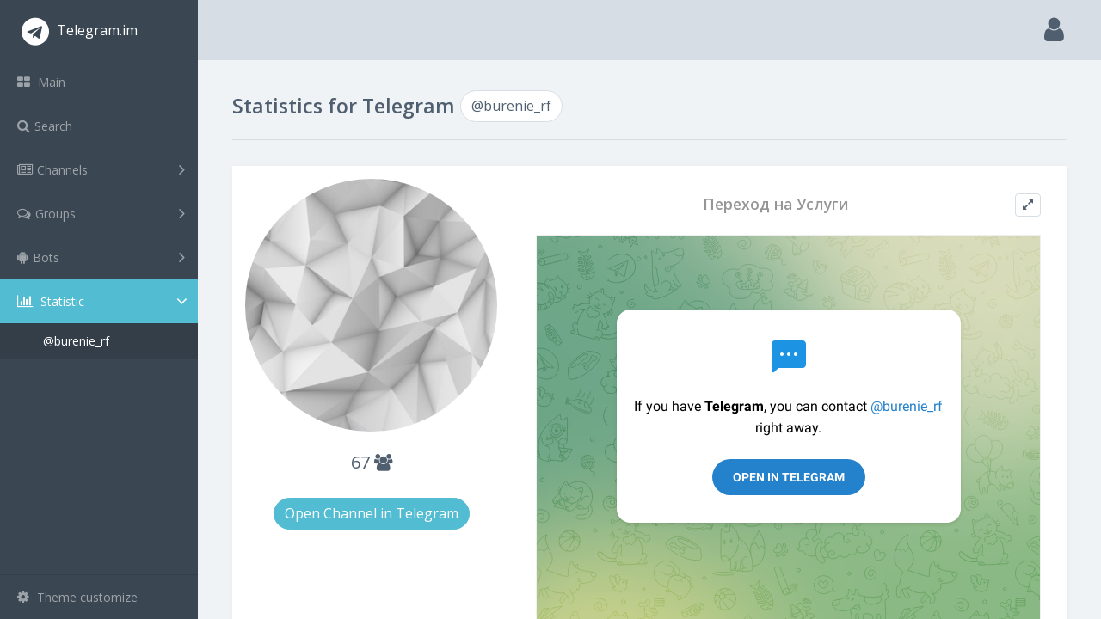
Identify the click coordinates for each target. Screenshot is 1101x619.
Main (41, 82)
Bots (101, 257)
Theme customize (77, 597)
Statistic (104, 301)
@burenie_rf (76, 341)
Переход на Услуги (776, 204)
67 (371, 462)
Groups (101, 213)
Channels (101, 169)
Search (44, 126)
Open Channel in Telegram (371, 513)
